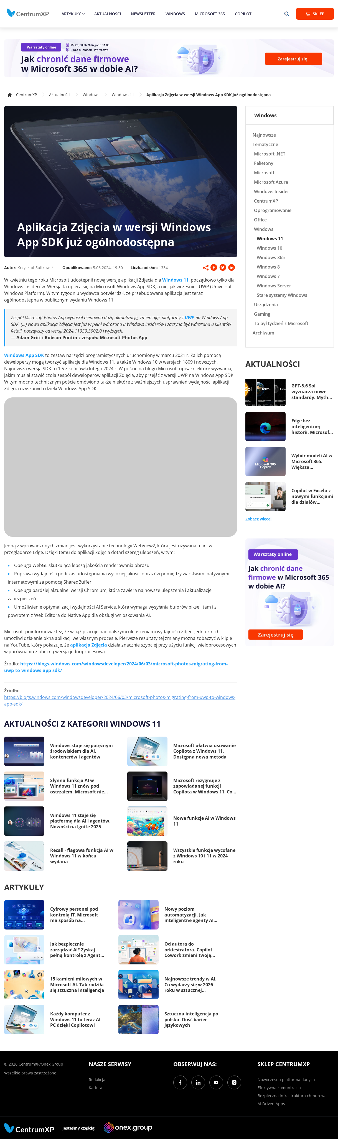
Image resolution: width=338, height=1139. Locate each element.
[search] (286, 14)
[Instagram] (234, 1082)
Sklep (315, 13)
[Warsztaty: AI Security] (169, 58)
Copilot (243, 13)
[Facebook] (180, 1082)
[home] (27, 13)
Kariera (95, 1087)
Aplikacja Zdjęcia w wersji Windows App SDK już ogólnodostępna (208, 94)
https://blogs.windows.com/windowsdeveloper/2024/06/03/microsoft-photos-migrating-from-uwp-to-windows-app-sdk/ (119, 700)
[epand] (82, 14)
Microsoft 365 (210, 13)
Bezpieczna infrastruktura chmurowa (292, 1095)
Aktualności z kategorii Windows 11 (82, 723)
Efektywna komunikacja (279, 1087)
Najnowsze (264, 135)
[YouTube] (216, 1082)
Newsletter (143, 13)
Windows (175, 13)
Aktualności (107, 13)
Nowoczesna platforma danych (286, 1079)
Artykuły (71, 13)
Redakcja (97, 1079)
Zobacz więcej (258, 519)
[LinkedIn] (198, 1082)
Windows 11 (123, 94)
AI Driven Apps (271, 1103)
